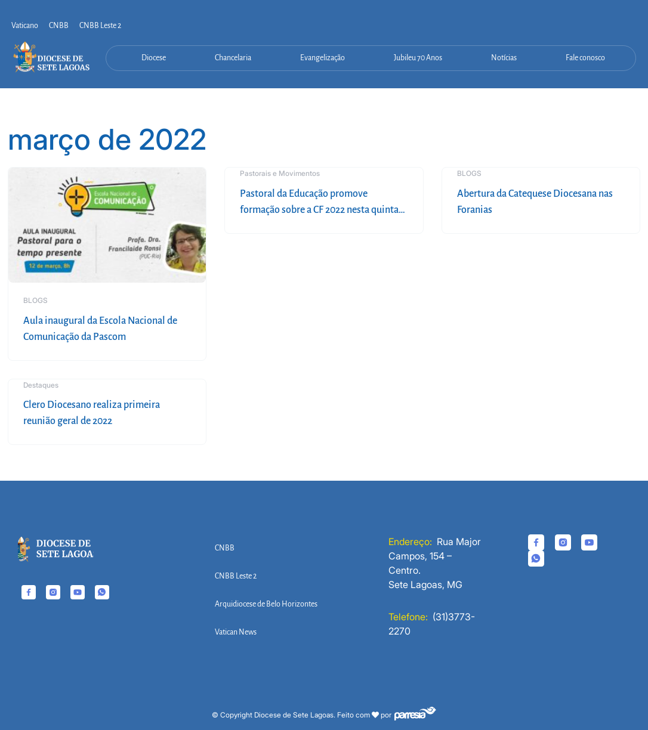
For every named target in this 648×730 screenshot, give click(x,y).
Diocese (153, 58)
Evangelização (322, 58)
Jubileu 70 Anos (418, 58)
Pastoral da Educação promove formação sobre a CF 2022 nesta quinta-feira (321, 209)
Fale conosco (585, 58)
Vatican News (236, 632)
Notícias (504, 58)
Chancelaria (233, 58)
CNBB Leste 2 (100, 25)
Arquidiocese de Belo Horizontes (266, 604)
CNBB (59, 25)
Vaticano (24, 25)
